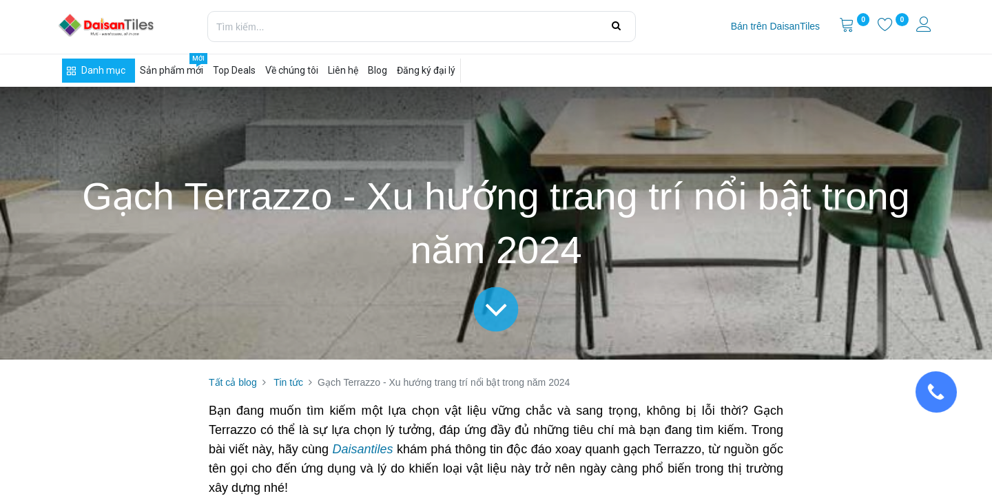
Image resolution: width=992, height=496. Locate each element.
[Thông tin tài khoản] (925, 26)
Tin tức (288, 382)
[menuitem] (775, 26)
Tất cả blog (233, 382)
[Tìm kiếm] (616, 26)
